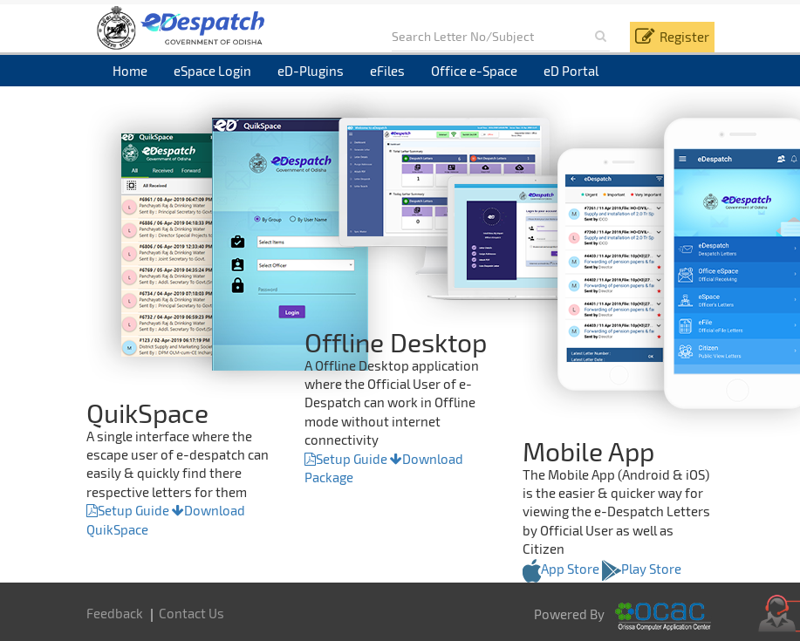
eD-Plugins (310, 70)
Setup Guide (127, 510)
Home (130, 70)
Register (684, 36)
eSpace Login (212, 70)
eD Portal (571, 70)
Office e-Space (474, 70)
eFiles (387, 70)
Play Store (641, 568)
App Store (561, 568)
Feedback (114, 613)
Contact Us (191, 613)
